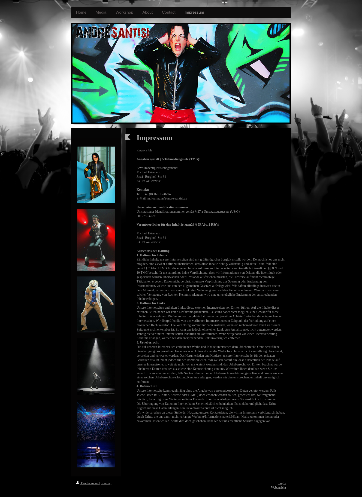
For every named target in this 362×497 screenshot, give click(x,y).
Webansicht (278, 487)
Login (282, 483)
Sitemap (106, 483)
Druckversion (87, 483)
